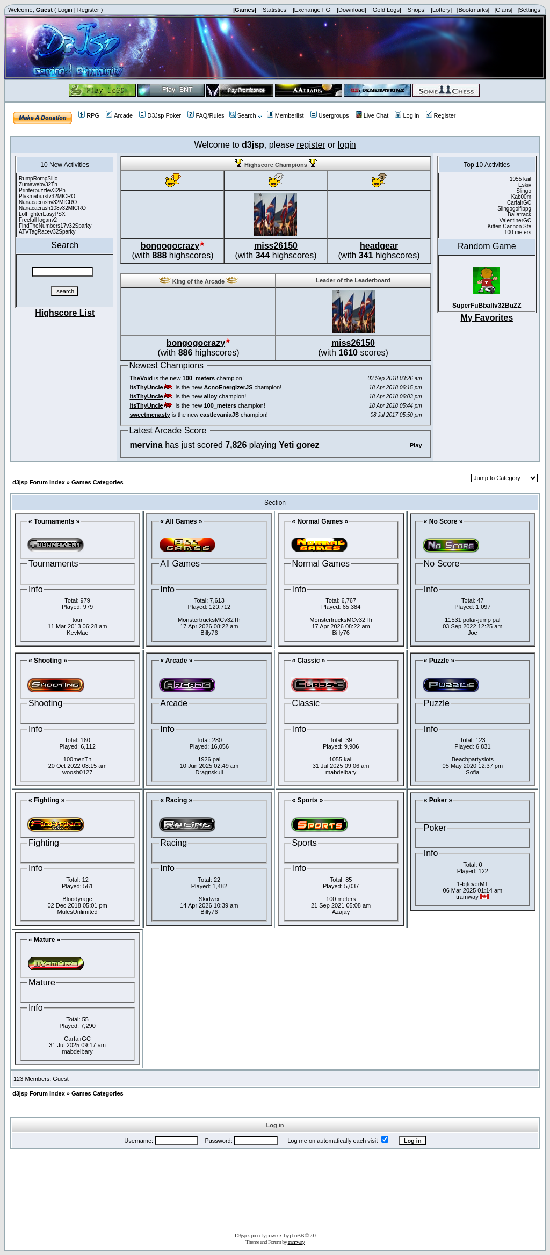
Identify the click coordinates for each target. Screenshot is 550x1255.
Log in (407, 115)
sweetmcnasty (149, 414)
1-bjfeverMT (473, 884)
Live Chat (372, 115)
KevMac (77, 632)
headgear (379, 245)
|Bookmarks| (473, 9)
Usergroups (329, 115)
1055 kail (341, 759)
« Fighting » (46, 800)
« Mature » (44, 940)
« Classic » (308, 660)
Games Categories (97, 482)
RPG (88, 115)
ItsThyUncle (146, 387)
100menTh (77, 759)
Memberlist (285, 115)
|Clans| (503, 9)
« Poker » (438, 800)
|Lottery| (441, 9)
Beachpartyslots (473, 759)
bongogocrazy (170, 245)
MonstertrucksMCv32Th (209, 619)
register (310, 144)
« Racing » (176, 800)
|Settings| (529, 9)
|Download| (351, 9)
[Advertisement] (275, 1188)
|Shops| (416, 9)
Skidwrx (209, 899)
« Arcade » (176, 660)
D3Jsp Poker (160, 115)
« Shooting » (47, 660)
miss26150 (276, 245)
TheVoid (141, 378)
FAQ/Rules (205, 115)
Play (416, 445)
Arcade (119, 115)
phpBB (296, 1235)
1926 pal (209, 759)
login (347, 144)
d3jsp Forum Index (38, 482)
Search (242, 115)
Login (65, 9)
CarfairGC (77, 1038)
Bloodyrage (77, 899)
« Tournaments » (53, 521)
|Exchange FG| (312, 9)
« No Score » (443, 521)
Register (88, 9)
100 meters (341, 899)
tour (78, 619)
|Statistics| (274, 9)
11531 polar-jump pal (472, 619)
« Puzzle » (439, 660)
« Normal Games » (320, 521)
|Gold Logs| (386, 9)
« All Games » (181, 521)
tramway (296, 1241)
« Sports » (307, 800)
